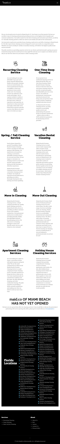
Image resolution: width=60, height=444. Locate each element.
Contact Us (35, 426)
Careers (34, 424)
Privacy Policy (36, 428)
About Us (34, 420)
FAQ (33, 422)
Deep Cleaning (7, 422)
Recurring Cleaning (8, 420)
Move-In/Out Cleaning (9, 424)
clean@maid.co (50, 309)
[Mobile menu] (57, 3)
